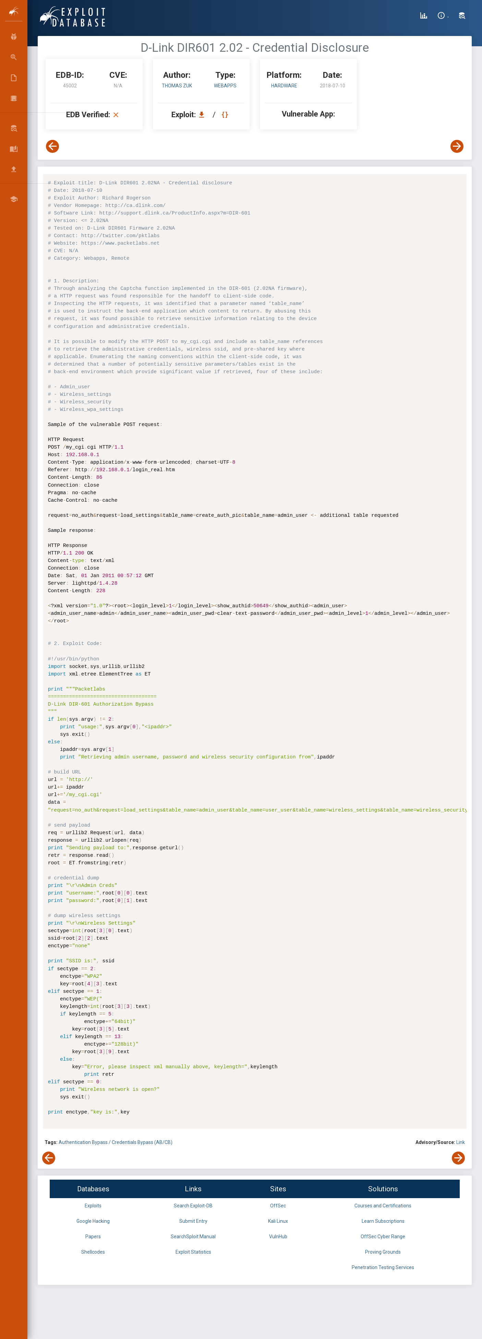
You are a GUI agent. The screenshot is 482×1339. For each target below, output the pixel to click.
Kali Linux (278, 1221)
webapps (225, 85)
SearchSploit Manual (193, 1236)
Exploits (93, 1205)
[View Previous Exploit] (52, 146)
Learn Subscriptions (383, 1221)
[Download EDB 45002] (203, 114)
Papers (93, 1236)
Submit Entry (193, 1221)
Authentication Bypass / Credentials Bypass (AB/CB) (115, 1142)
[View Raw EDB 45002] (226, 114)
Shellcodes (93, 1252)
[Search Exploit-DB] (462, 16)
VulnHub (278, 1236)
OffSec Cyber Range (383, 1236)
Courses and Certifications (382, 1205)
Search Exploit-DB (193, 1205)
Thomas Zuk (177, 85)
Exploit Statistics (193, 1252)
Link (460, 1142)
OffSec (278, 1205)
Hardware (284, 85)
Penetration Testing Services (383, 1267)
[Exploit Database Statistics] (423, 16)
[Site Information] (443, 16)
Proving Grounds (383, 1252)
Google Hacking (93, 1221)
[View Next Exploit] (456, 146)
